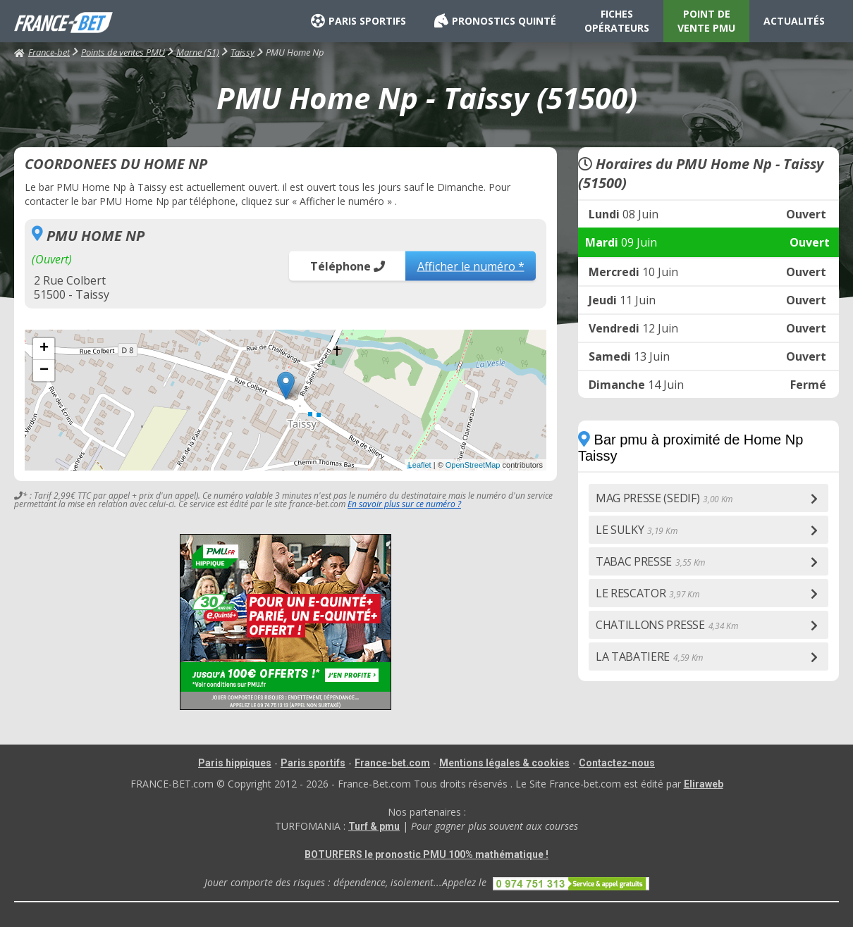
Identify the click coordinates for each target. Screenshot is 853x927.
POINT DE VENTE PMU (706, 21)
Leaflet (419, 465)
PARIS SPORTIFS (358, 21)
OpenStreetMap (473, 465)
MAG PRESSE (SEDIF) (664, 498)
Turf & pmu (374, 826)
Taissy (242, 52)
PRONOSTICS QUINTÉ (495, 21)
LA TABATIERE (649, 656)
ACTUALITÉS (794, 20)
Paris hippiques (234, 763)
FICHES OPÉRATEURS (616, 21)
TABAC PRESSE (650, 561)
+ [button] (44, 348)
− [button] (44, 370)
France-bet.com (392, 763)
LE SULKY (636, 529)
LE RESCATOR (647, 593)
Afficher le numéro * (470, 265)
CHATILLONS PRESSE (666, 625)
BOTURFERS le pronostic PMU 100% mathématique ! (426, 854)
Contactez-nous (617, 763)
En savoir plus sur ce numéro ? (404, 504)
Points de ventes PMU (123, 52)
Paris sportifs (313, 763)
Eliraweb (703, 784)
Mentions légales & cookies (504, 763)
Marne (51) (197, 52)
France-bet (42, 52)
